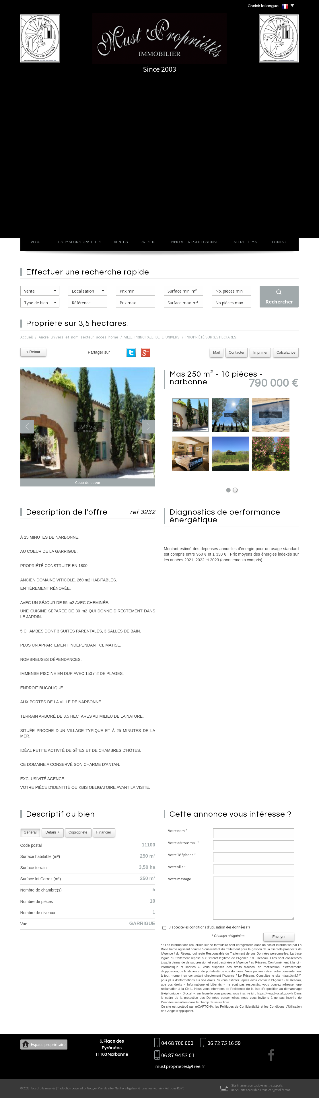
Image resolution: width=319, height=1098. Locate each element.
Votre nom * (177, 830)
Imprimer (261, 353)
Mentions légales (125, 1088)
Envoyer (278, 937)
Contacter (237, 353)
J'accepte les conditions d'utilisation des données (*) (209, 927)
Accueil (38, 242)
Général (30, 832)
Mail (217, 353)
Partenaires (145, 1088)
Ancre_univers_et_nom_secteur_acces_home (78, 337)
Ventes (121, 242)
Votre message (179, 879)
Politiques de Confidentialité (240, 1006)
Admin (158, 1088)
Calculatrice (286, 353)
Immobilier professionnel (195, 242)
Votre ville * (177, 867)
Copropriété (78, 832)
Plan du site (105, 1088)
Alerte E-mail (247, 242)
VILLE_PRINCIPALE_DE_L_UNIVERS (152, 337)
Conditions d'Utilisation (286, 1006)
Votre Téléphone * (182, 854)
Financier (103, 832)
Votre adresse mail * (183, 842)
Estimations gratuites (79, 242)
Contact (280, 242)
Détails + (52, 832)
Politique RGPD (174, 1088)
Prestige (149, 242)
